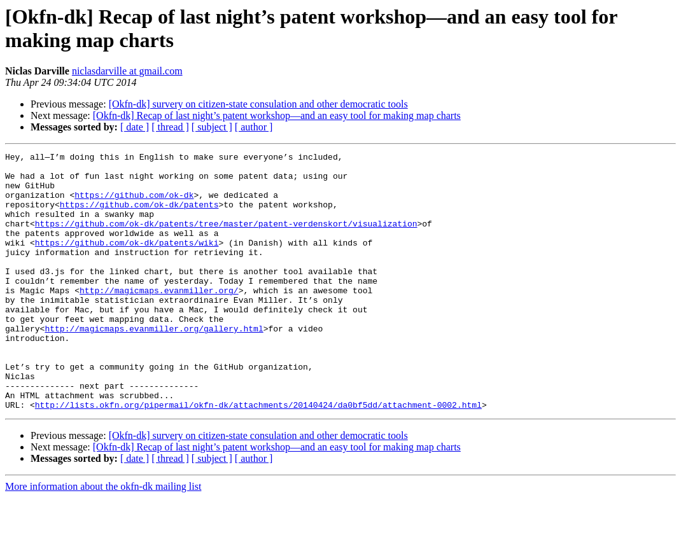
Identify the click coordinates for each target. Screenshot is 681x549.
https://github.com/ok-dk (133, 204)
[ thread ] (170, 127)
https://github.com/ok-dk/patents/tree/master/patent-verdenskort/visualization (226, 238)
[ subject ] (212, 127)
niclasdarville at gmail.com (127, 71)
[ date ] (134, 127)
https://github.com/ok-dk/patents (139, 215)
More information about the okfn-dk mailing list (103, 537)
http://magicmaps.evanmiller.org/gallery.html (154, 364)
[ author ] (254, 127)
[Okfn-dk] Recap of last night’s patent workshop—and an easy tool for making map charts (277, 115)
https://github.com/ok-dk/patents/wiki (127, 261)
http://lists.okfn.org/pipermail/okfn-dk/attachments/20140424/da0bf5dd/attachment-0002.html (258, 456)
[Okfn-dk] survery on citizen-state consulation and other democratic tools (258, 104)
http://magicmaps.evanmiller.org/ (159, 318)
